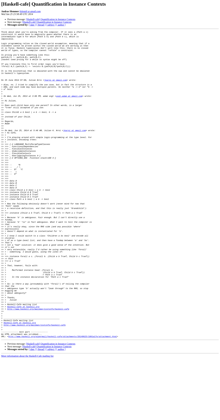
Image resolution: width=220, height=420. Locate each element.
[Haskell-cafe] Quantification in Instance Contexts (50, 19)
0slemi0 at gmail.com (30, 11)
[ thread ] (40, 25)
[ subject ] (51, 25)
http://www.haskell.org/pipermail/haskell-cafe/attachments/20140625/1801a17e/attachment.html (62, 397)
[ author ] (61, 25)
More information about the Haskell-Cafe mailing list (27, 417)
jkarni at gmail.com (55, 90)
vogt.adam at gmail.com (69, 109)
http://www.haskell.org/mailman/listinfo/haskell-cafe (38, 364)
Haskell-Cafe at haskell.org (23, 362)
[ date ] (32, 25)
